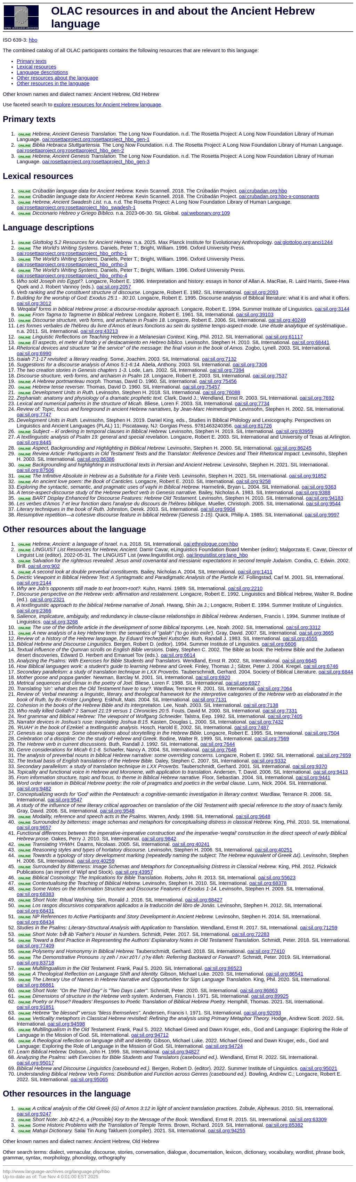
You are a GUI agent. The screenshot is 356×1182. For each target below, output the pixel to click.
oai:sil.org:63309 (308, 1119)
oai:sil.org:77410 (266, 951)
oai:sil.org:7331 (279, 711)
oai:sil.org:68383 (35, 894)
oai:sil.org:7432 (266, 722)
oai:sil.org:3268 (60, 622)
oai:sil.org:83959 (294, 431)
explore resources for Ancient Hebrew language (107, 104)
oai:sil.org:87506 (35, 470)
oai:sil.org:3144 (332, 309)
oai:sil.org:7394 (227, 370)
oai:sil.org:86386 (96, 459)
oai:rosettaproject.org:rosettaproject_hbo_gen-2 (70, 150)
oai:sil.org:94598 (66, 1024)
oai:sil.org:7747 (34, 414)
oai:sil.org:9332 (268, 761)
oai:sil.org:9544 (323, 503)
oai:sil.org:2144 (34, 583)
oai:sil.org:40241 (191, 844)
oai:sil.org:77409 (35, 945)
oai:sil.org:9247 (34, 1114)
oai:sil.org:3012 (34, 303)
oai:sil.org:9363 (319, 487)
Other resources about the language (57, 78)
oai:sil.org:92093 (262, 1013)
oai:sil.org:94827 (181, 1051)
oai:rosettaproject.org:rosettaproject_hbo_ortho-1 (72, 253)
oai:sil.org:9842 (159, 838)
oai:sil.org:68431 (35, 911)
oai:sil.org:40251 (273, 850)
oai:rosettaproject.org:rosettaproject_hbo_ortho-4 (72, 275)
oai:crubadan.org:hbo (263, 191)
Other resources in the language (53, 83)
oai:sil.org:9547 (65, 799)
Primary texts (32, 61)
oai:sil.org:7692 (317, 398)
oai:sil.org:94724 (224, 1046)
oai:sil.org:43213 (99, 331)
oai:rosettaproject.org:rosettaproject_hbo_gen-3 (95, 161)
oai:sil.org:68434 (35, 922)
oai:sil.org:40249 (287, 320)
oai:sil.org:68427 (203, 900)
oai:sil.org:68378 (268, 883)
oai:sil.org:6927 (243, 683)
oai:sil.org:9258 (253, 481)
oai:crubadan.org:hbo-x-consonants (279, 196)
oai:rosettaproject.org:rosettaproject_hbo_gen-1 (95, 139)
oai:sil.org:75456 (218, 381)
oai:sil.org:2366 (34, 610)
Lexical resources (36, 67)
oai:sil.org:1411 (255, 571)
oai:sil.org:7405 (285, 716)
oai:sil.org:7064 (274, 688)
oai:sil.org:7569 (271, 738)
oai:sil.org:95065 (89, 1079)
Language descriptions (42, 72)
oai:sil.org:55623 (277, 877)
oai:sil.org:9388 (313, 492)
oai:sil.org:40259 (96, 861)
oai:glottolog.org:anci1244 (303, 242)
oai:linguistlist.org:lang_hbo (217, 555)
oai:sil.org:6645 (299, 660)
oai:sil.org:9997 (322, 514)
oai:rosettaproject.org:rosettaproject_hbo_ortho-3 (72, 264)
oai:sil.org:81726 (253, 426)
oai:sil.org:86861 (35, 985)
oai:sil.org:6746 (321, 666)
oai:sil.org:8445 (34, 442)
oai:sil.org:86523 (223, 968)
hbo (33, 40)
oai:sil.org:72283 (250, 934)
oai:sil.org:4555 (300, 638)
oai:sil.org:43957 (134, 872)
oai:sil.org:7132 (219, 359)
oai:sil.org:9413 (330, 772)
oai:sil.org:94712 (150, 1035)
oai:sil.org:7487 (251, 727)
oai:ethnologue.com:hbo (211, 544)
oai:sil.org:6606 (279, 644)
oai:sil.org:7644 (217, 744)
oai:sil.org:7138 (261, 705)
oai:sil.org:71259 (319, 927)
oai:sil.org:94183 (324, 498)
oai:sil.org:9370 (310, 766)
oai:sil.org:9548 (117, 811)
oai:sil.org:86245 (293, 448)
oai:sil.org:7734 (252, 403)
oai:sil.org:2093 (261, 292)
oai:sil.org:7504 (322, 733)
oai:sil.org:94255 (226, 1130)
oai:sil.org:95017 (35, 1063)
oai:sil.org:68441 (311, 342)
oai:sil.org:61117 (284, 337)
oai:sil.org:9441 (313, 777)
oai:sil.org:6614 (178, 655)
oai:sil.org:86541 (285, 974)
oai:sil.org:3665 (316, 633)
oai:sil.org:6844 (335, 672)
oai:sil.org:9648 (253, 816)
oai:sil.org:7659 (333, 755)
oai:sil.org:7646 (219, 749)
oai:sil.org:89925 (270, 996)
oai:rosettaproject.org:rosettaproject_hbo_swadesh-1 (76, 207)
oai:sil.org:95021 (319, 1068)
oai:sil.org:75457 (201, 387)
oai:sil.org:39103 (255, 314)
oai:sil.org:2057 (113, 287)
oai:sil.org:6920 (213, 677)
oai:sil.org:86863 (259, 990)
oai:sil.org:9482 (34, 788)
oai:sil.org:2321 (47, 599)
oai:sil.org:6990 (34, 353)
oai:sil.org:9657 (34, 827)
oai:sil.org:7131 (209, 699)
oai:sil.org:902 (44, 566)
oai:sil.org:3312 (303, 627)
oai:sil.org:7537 (270, 375)
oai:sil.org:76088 (221, 392)
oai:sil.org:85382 (284, 1125)
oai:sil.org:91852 (307, 476)
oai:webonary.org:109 (205, 213)
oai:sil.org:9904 (218, 509)
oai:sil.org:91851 (35, 1007)
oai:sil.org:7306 (250, 364)
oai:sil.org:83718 (35, 962)
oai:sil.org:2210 (245, 588)
